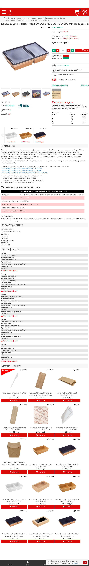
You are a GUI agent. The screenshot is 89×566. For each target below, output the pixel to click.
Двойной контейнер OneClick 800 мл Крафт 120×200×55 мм (67, 500)
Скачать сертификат (9, 271)
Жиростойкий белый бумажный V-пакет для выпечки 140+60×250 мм (67, 429)
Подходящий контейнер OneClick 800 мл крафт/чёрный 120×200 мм (24, 173)
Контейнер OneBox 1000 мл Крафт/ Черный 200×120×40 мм (40, 535)
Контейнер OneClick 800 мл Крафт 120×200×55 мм (40, 465)
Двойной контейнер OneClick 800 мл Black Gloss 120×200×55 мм (14, 535)
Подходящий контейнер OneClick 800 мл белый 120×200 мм (21, 168)
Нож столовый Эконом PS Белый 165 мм (14, 394)
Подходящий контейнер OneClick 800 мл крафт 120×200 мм (21, 170)
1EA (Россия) (10, 106)
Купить (14, 400)
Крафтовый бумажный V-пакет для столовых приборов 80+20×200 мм (40, 394)
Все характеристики (60, 85)
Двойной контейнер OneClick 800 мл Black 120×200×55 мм (67, 535)
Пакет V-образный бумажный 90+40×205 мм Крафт (67, 394)
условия (75, 563)
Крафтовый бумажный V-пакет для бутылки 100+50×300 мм (14, 429)
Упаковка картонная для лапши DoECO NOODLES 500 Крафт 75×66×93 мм (14, 464)
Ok (85, 562)
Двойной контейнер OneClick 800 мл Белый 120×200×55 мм (14, 500)
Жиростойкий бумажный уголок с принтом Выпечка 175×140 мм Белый (40, 429)
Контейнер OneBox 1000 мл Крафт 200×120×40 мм (40, 500)
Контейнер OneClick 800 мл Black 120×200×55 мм (67, 465)
